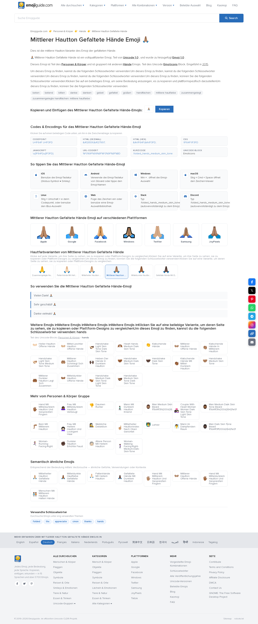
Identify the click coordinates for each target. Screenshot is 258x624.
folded (36, 521)
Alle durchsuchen (72, 5)
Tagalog (213, 542)
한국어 (163, 542)
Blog (209, 5)
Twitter (134, 582)
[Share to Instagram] (251, 324)
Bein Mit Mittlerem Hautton (40, 427)
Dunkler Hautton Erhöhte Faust (72, 444)
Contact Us (215, 587)
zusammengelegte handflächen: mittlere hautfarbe (61, 98)
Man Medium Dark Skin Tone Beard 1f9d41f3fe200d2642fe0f (215, 407)
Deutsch (47, 542)
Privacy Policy (216, 572)
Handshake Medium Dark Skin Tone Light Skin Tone (99, 380)
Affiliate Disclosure (219, 577)
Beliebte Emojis (179, 586)
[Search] (231, 18)
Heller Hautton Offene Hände (43, 345)
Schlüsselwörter (179, 570)
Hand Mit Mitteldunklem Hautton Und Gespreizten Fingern (43, 409)
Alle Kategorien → (102, 603)
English (20, 542)
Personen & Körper (63, 31)
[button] (53, 141)
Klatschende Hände (156, 345)
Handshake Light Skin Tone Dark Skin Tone (99, 347)
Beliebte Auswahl (190, 5)
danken (87, 92)
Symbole (58, 577)
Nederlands (90, 542)
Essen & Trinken (62, 598)
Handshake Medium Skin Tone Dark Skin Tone (128, 379)
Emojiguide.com (38, 31)
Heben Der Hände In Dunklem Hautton (98, 362)
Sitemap (227, 618)
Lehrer (152, 424)
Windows (136, 577)
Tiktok (134, 598)
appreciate (61, 521)
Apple (134, 561)
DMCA (212, 582)
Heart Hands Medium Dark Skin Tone (128, 346)
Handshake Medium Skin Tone (213, 361)
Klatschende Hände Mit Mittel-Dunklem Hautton (184, 363)
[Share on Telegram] (251, 316)
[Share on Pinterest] (251, 299)
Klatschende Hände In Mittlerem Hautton (213, 347)
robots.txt (239, 618)
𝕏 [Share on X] (251, 290)
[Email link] (251, 342)
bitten (61, 92)
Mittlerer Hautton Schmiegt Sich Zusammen (72, 362)
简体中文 (137, 542)
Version (168, 5)
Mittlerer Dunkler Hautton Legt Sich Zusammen (43, 380)
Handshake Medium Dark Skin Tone (128, 361)
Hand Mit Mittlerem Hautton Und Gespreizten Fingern (156, 478)
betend (49, 92)
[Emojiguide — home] (35, 5)
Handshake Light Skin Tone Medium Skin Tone (43, 362)
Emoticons (189, 153)
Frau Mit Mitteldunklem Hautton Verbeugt (72, 408)
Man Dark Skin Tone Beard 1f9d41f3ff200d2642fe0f (215, 427)
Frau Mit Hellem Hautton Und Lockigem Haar (71, 429)
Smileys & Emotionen (65, 587)
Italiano (75, 542)
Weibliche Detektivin (98, 425)
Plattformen (118, 5)
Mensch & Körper (102, 561)
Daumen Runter (97, 405)
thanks (88, 521)
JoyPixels (136, 593)
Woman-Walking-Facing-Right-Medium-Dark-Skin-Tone (128, 446)
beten (36, 92)
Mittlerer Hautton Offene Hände (185, 346)
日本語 (151, 542)
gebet (100, 92)
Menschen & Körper (64, 561)
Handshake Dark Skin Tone (155, 361)
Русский (123, 542)
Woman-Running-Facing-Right (42, 444)
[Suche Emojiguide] (117, 18)
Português (108, 542)
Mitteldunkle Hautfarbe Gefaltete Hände (71, 477)
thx (47, 521)
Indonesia (198, 542)
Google (135, 567)
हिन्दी (185, 542)
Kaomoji (222, 5)
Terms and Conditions (221, 567)
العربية (174, 542)
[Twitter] (24, 584)
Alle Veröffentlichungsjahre (185, 576)
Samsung (136, 587)
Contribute (215, 561)
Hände (82, 31)
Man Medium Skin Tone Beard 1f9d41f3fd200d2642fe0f (158, 407)
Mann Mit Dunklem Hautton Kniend (126, 408)
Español (33, 542)
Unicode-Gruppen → (64, 603)
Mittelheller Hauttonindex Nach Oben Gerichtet (128, 428)
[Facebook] (17, 584)
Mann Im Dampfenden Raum (184, 427)
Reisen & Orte (61, 582)
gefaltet (113, 92)
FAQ (235, 5)
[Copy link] (251, 333)
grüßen (127, 92)
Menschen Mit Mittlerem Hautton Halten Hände (43, 494)
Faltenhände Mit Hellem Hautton (99, 476)
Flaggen (58, 567)
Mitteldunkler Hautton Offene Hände (72, 378)
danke (73, 92)
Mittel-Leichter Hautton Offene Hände (72, 346)
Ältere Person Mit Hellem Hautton (100, 444)
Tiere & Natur (60, 593)
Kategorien (97, 5)
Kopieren (164, 109)
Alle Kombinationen (144, 5)
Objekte (57, 572)
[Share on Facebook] (251, 281)
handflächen (143, 92)
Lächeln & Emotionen (104, 587)
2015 (205, 64)
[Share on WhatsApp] (251, 307)
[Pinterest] (31, 584)
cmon (75, 521)
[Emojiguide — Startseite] (17, 558)
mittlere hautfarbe (166, 92)
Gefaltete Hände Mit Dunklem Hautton (126, 477)
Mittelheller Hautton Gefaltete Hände (41, 477)
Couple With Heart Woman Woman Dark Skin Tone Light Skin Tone (185, 410)
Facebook (137, 572)
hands (100, 521)
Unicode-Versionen (181, 581)
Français (62, 542)
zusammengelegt (191, 92)
